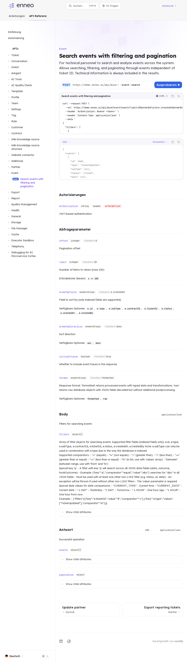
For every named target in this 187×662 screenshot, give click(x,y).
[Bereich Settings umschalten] (14, 109)
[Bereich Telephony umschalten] (15, 246)
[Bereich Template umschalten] (15, 91)
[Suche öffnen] (82, 6)
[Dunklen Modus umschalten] (45, 656)
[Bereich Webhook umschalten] (15, 161)
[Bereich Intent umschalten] (13, 67)
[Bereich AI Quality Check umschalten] (19, 85)
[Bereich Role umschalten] (12, 121)
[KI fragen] (178, 89)
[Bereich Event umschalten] (12, 173)
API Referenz (38, 17)
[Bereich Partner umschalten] (13, 167)
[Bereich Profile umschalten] (13, 97)
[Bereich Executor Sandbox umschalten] (20, 240)
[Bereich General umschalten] (14, 216)
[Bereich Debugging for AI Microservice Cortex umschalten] (27, 254)
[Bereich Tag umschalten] (11, 115)
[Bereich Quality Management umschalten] (22, 204)
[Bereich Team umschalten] (12, 103)
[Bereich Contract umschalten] (14, 133)
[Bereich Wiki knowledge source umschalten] (23, 139)
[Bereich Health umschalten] (13, 210)
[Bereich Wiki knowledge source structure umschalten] (27, 147)
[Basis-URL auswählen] (109, 77)
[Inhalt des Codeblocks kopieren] (172, 89)
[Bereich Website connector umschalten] (20, 155)
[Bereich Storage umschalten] (14, 222)
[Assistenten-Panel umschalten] (110, 6)
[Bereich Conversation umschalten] (17, 61)
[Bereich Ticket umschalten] (13, 55)
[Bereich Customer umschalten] (15, 127)
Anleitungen (17, 17)
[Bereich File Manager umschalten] (17, 228)
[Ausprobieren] (168, 77)
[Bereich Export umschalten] (13, 192)
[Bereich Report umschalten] (13, 198)
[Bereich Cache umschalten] (13, 234)
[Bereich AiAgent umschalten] (14, 73)
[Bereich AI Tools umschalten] (14, 79)
